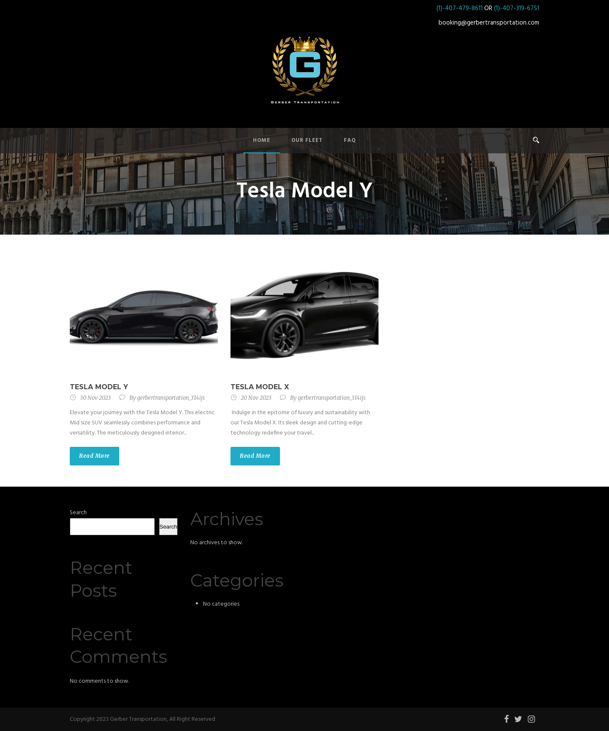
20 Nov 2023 (256, 397)
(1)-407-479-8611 (459, 8)
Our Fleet (307, 140)
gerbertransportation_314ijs (171, 397)
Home (261, 140)
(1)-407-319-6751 (516, 8)
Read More (94, 456)
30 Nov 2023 (95, 397)
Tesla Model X (259, 387)
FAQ (350, 140)
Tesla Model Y (99, 387)
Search (78, 513)
